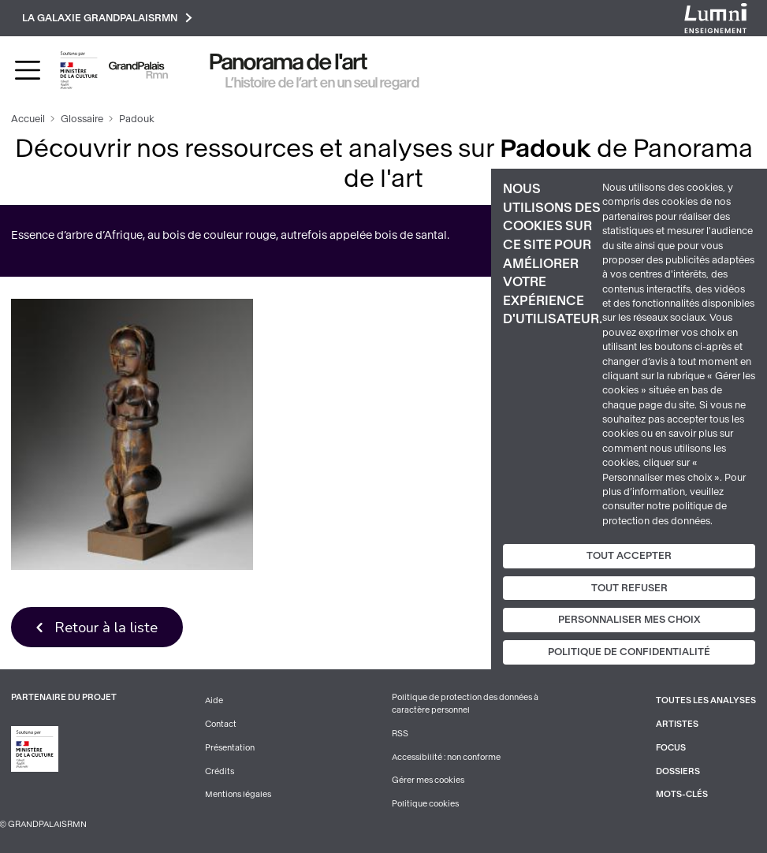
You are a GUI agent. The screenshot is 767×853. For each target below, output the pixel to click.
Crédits (219, 771)
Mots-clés (682, 794)
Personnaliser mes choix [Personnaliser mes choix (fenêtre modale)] (629, 619)
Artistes (677, 724)
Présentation (230, 747)
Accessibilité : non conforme (446, 757)
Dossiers (678, 771)
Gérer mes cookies (428, 780)
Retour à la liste (106, 627)
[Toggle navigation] (27, 70)
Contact (220, 724)
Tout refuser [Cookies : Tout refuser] (629, 588)
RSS (400, 733)
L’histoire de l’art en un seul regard (322, 83)
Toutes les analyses (706, 700)
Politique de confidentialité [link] (629, 652)
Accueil (28, 119)
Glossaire (82, 119)
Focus (671, 747)
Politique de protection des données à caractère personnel (465, 703)
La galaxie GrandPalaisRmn (107, 18)
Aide (214, 700)
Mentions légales (238, 794)
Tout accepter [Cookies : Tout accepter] (629, 556)
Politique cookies (425, 803)
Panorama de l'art (288, 61)
